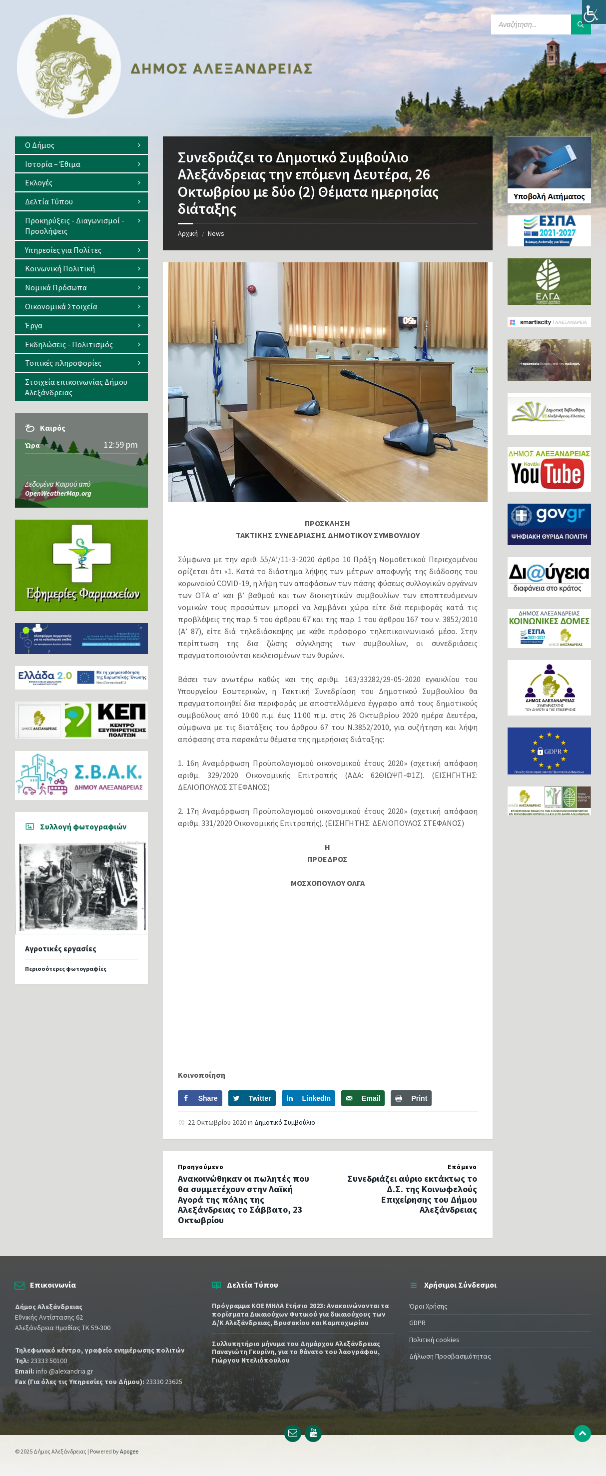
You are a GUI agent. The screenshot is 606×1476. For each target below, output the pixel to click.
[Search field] (541, 24)
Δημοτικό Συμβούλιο (284, 1122)
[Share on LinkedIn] (309, 1098)
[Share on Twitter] (252, 1098)
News (216, 233)
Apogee (129, 1451)
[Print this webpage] (411, 1098)
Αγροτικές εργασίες (60, 948)
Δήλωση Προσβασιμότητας (450, 1356)
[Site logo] (165, 116)
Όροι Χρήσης (428, 1306)
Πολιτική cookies (434, 1339)
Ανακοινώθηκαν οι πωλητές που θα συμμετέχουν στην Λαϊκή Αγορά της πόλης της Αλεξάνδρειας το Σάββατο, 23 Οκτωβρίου (243, 1199)
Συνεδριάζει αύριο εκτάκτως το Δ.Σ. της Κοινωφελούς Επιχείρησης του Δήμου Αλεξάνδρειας (412, 1194)
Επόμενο (462, 1167)
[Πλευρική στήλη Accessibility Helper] (594, 12)
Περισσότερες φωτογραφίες (65, 968)
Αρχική (188, 233)
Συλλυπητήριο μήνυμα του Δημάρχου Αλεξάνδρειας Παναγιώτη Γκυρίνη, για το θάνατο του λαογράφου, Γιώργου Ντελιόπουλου (296, 1352)
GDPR (417, 1322)
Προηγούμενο (201, 1167)
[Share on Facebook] (200, 1098)
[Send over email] (363, 1098)
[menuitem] (81, 145)
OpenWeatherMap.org (58, 493)
